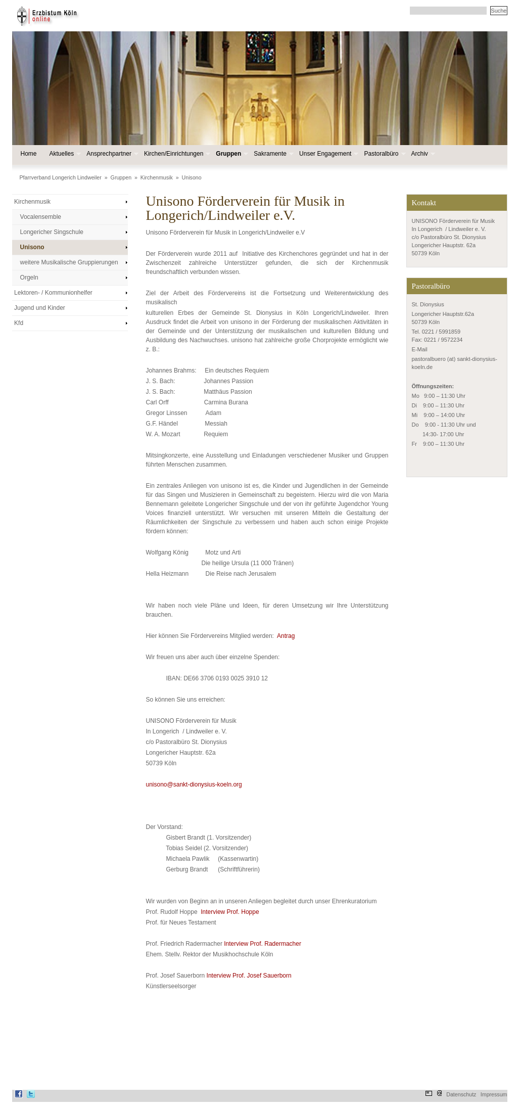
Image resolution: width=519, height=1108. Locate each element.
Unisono (192, 177)
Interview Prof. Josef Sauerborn (249, 975)
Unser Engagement (327, 154)
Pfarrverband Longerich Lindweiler (61, 177)
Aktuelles (64, 154)
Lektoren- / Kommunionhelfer (53, 292)
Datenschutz (461, 1094)
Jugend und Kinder (39, 307)
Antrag (286, 635)
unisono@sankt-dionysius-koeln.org (194, 784)
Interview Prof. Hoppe (230, 911)
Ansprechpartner (111, 154)
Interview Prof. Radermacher (262, 943)
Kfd (18, 323)
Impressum (494, 1094)
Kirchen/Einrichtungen (176, 154)
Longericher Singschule (51, 232)
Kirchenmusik (156, 177)
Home (29, 153)
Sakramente (273, 154)
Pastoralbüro (383, 154)
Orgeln (29, 277)
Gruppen (231, 154)
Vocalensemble (40, 216)
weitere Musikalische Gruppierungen (69, 262)
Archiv (422, 154)
